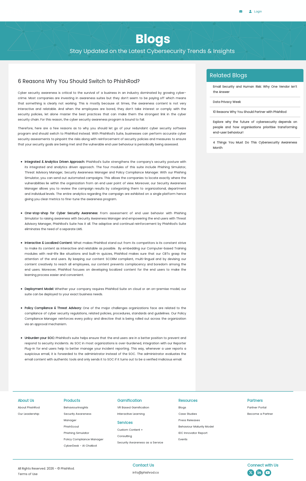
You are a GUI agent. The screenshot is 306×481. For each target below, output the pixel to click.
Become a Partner (260, 414)
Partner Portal (256, 407)
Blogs (182, 407)
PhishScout (71, 427)
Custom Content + (130, 430)
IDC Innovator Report (192, 433)
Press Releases (189, 420)
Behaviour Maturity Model (196, 427)
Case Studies (187, 414)
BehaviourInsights (76, 407)
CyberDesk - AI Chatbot (80, 446)
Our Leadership (28, 414)
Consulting (124, 436)
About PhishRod (29, 407)
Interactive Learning (131, 414)
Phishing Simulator (76, 433)
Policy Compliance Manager (83, 439)
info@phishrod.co (146, 472)
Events (182, 439)
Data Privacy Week (227, 102)
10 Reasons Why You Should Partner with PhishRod (249, 112)
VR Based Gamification (133, 407)
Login (255, 11)
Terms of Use (28, 474)
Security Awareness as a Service (140, 442)
